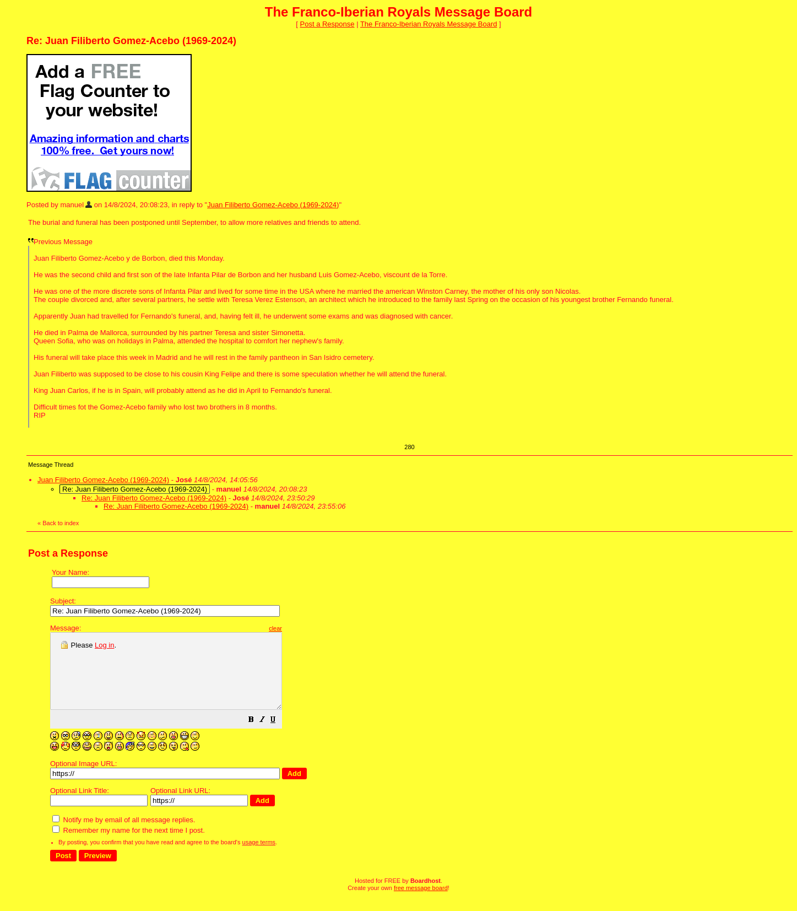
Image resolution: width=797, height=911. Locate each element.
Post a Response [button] (327, 24)
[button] (278, 736)
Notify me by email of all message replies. (123, 835)
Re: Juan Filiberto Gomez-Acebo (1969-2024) (154, 498)
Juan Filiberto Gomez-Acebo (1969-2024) (273, 205)
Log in (104, 645)
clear (303, 628)
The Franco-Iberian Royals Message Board (428, 24)
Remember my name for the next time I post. (128, 845)
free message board (421, 902)
